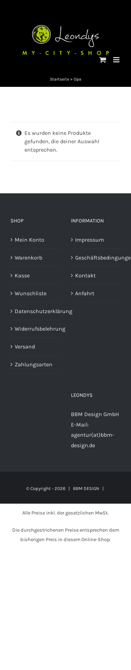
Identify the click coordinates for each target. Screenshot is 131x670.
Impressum (89, 239)
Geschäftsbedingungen (96, 257)
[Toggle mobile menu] (117, 59)
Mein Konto (29, 239)
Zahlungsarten (33, 364)
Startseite (59, 79)
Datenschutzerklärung (36, 311)
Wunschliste (30, 293)
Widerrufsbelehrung (36, 328)
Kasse (22, 275)
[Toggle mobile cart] (102, 59)
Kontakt (85, 275)
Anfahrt (84, 293)
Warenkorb (28, 257)
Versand (25, 346)
